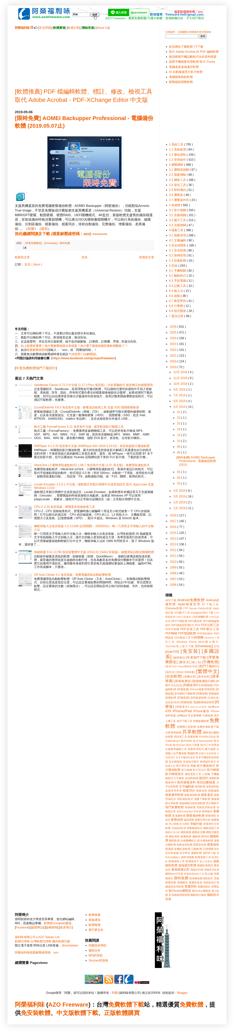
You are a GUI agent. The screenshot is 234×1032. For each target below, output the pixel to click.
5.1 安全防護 (178, 250)
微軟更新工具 (193, 774)
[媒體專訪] (179, 657)
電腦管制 (190, 886)
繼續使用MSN (200, 836)
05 (179, 472)
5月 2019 (179, 406)
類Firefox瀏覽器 (201, 890)
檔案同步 (189, 790)
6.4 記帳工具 (178, 285)
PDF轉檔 (171, 633)
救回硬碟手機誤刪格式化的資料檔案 (193, 56)
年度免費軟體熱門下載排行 (36, 368)
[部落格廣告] (182, 681)
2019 (173, 367)
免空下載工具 (184, 721)
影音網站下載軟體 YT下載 (186, 46)
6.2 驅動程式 (178, 275)
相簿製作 (207, 811)
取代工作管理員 (209, 744)
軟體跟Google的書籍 (57, 923)
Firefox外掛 (205, 608)
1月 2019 (179, 508)
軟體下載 (86, 1013)
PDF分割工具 (210, 625)
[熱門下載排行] (209, 666)
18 (179, 429)
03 (179, 483)
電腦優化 (182, 882)
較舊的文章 (146, 257)
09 (179, 446)
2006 (173, 584)
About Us (102, 27)
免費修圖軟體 (201, 721)
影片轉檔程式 (174, 774)
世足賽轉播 (195, 715)
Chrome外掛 (173, 608)
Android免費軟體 (191, 600)
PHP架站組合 (205, 633)
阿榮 (31, 229)
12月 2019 (180, 372)
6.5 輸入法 (176, 290)
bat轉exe (213, 706)
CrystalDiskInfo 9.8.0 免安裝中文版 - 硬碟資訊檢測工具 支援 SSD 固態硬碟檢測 (86, 407)
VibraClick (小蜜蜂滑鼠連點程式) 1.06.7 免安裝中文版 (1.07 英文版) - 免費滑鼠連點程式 (91, 465)
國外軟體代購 (61, 941)
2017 (173, 521)
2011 (173, 555)
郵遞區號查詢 (205, 865)
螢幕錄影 (213, 844)
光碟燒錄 (207, 715)
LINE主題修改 (183, 616)
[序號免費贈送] (34, 243)
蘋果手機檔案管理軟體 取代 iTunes (192, 61)
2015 (173, 532)
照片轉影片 (212, 803)
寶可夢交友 (96, 929)
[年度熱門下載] (196, 657)
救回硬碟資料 (186, 782)
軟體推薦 (94, 914)
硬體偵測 (177, 819)
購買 (44, 229)
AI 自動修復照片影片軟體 (185, 71)
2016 (173, 526)
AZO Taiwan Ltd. (49, 937)
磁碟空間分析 (203, 819)
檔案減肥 (213, 790)
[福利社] (170, 672)
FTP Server (190, 608)
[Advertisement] (84, 56)
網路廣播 (186, 832)
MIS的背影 (96, 955)
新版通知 (94, 919)
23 (179, 417)
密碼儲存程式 (208, 761)
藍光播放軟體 (205, 840)
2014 (173, 538)
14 (179, 435)
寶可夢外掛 (183, 765)
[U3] (216, 646)
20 (179, 423)
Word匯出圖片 (208, 641)
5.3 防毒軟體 (178, 260)
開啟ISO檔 (197, 869)
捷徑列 (203, 778)
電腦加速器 (195, 882)
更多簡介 (66, 927)
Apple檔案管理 (189, 604)
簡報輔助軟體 (178, 828)
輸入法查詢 (206, 861)
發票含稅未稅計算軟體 (189, 811)
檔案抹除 (201, 790)
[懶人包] (196, 662)
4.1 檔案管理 (178, 235)
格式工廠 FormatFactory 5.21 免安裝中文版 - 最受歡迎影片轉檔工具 (79, 426)
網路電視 (174, 836)
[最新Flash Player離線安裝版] (181, 666)
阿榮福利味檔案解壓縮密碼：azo (36, 952)
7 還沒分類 (176, 316)
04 (179, 477)
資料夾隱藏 (187, 857)
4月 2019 (179, 490)
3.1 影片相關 (178, 210)
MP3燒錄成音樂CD (182, 625)
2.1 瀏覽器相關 (179, 169)
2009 (173, 567)
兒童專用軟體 (173, 732)
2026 (173, 326)
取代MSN (186, 740)
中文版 (65, 1013)
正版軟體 (116, 1013)
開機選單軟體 (211, 869)
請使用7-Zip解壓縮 (83, 354)
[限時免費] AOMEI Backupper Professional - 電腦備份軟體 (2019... (196, 461)
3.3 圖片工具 (178, 220)
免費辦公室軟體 (186, 726)
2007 (173, 579)
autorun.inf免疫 (198, 706)
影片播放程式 (206, 765)
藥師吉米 (94, 950)
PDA (197, 625)
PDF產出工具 (209, 629)
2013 (173, 544)
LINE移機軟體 (200, 616)
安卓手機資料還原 (185, 757)
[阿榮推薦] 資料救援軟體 (192, 697)
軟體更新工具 (203, 857)
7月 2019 (179, 395)
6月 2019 (179, 401)
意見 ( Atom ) (33, 264)
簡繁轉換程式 (195, 828)
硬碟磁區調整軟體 (181, 81)
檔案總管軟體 (174, 794)
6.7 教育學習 (178, 300)
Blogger (182, 992)
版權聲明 (51, 927)
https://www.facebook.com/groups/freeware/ (83, 358)
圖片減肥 (210, 749)
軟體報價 (94, 924)
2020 (173, 361)
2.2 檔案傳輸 (178, 174)
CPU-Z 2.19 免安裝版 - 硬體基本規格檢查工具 (64, 506)
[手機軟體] (210, 662)
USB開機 (197, 637)
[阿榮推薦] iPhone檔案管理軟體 (196, 689)
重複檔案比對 (180, 869)
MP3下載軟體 (179, 621)
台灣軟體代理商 (40, 941)
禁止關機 (174, 824)
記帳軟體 (196, 848)
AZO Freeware (68, 1004)
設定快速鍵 (172, 852)
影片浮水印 (199, 769)
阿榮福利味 (30, 1004)
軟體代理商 (22, 941)
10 (179, 441)
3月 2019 (179, 496)
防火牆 (209, 873)
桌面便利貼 (212, 786)
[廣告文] (184, 662)
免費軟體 (191, 1004)
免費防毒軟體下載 (208, 726)
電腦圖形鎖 (209, 882)
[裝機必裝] (189, 676)
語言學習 (184, 852)
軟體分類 (73, 27)
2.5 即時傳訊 (178, 189)
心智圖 (206, 774)
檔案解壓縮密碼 (37, 349)
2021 (173, 355)
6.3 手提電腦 (178, 280)
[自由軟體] (173, 676)
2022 (173, 349)
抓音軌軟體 (191, 778)
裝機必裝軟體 (182, 848)
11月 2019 (180, 378)
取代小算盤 (193, 744)
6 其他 (173, 265)
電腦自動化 (204, 886)
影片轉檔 (213, 769)
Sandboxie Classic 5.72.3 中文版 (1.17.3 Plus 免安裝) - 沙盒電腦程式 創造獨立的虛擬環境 (93, 384)
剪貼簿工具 (180, 736)
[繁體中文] (207, 671)
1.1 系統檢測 (178, 149)
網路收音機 (198, 832)
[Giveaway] (51, 243)
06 (179, 452)
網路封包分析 (172, 832)
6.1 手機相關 (178, 270)
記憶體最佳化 (211, 848)
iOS (168, 711)
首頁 (84, 257)
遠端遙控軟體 (187, 865)
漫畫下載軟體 (202, 798)
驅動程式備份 (198, 894)
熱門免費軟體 (174, 807)
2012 (173, 550)
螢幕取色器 (199, 844)
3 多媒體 (175, 205)
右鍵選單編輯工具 (176, 749)
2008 (173, 573)
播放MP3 (170, 782)
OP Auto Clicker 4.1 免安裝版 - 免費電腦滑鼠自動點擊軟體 (72, 574)
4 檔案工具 (176, 230)
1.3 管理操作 (178, 159)
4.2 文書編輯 (178, 240)
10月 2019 (180, 383)
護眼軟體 (196, 852)
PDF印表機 (172, 629)
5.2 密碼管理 (178, 255)
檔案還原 (207, 794)
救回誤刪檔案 (206, 782)
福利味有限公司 (25, 937)
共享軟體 (192, 731)
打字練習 (179, 778)
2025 (173, 332)
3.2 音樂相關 (178, 215)
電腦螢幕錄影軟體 (181, 76)
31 (179, 412)
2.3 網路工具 (178, 179)
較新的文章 (22, 257)
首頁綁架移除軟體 (179, 894)
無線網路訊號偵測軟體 (192, 803)
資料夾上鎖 (209, 852)
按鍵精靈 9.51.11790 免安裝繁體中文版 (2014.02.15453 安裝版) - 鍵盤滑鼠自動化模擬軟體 (94, 552)
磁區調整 (189, 819)
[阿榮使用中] (191, 685)
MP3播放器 (195, 621)
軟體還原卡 (192, 861)
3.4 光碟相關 (178, 225)
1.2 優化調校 (178, 154)
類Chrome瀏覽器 (180, 890)
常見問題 (45, 27)
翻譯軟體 (174, 840)
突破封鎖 (196, 823)
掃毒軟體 (214, 778)
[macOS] (172, 651)
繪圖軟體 (186, 836)
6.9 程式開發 (178, 310)
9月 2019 (179, 389)
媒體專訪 (37, 927)
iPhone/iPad (182, 711)
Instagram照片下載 (202, 612)
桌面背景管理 (173, 790)
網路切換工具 (211, 828)
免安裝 (30, 1013)
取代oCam (179, 744)
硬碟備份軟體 (195, 815)
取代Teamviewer (203, 740)
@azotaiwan (70, 945)
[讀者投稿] (203, 676)
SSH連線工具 (182, 637)
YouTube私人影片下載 (179, 646)
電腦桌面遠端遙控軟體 (184, 66)
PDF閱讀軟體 (187, 633)
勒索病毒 (193, 736)
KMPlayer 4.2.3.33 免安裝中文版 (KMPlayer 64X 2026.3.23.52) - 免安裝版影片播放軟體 (92, 446)
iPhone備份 (201, 711)
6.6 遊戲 (175, 295)
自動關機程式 (188, 840)
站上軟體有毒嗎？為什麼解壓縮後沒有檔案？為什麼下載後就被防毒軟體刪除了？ (74, 345)
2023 (173, 343)
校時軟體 (200, 786)
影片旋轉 (186, 769)
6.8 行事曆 (176, 305)
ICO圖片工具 (182, 612)
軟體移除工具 (177, 861)
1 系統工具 (176, 144)
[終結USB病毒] (185, 672)
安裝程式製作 (191, 761)
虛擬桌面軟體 (184, 844)
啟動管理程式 (196, 749)
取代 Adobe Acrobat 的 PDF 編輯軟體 (194, 51)
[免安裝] (190, 651)
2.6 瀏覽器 (176, 194)
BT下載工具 (210, 604)
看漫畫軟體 (178, 815)
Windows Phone (187, 641)
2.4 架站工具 (178, 184)
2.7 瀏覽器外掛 (179, 200)
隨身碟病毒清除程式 (201, 878)
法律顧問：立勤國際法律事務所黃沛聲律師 (188, 32)
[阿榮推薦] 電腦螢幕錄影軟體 (197, 702)
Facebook (22, 927)
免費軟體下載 (126, 1004)
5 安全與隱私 (178, 245)
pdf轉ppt (182, 715)
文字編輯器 (186, 786)
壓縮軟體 (192, 753)
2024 (173, 338)
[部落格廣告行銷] (203, 681)
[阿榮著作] (182, 706)
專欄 (193, 765)
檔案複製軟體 (192, 794)
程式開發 (184, 824)
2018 (173, 515)
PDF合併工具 (189, 629)
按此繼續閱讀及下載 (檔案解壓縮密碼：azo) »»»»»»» (61, 234)
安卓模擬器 (175, 761)
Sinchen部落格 (98, 960)
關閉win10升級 (174, 873)
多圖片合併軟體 (207, 753)
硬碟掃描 (210, 815)
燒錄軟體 (190, 807)
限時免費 (65, 243)
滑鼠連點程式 (185, 798)
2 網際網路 (176, 164)
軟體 (45, 1013)
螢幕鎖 (169, 848)
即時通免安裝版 (207, 736)
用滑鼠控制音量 (206, 807)
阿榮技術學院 (97, 945)
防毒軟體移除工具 (194, 873)
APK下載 (170, 600)
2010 (173, 561)
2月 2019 (179, 502)
